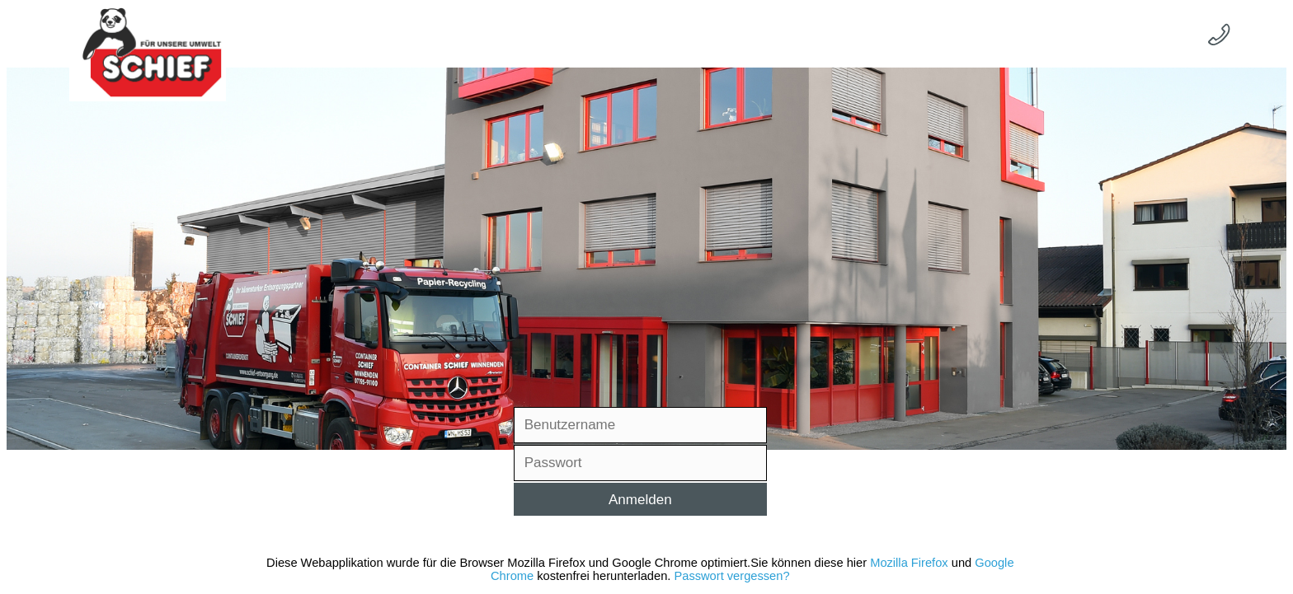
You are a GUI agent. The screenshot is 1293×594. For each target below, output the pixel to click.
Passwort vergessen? (731, 575)
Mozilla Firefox (908, 562)
